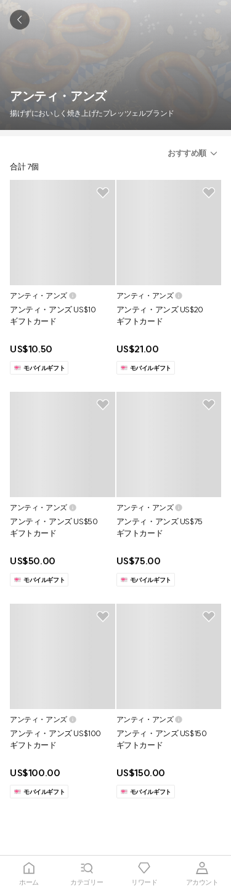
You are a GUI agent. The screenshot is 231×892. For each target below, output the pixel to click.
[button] (194, 153)
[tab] (29, 874)
